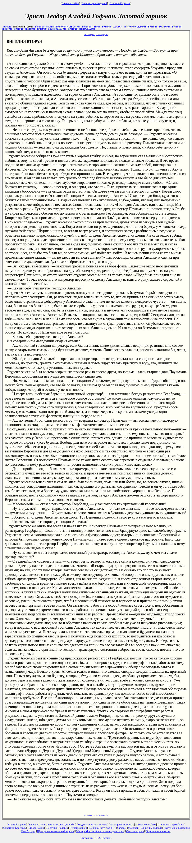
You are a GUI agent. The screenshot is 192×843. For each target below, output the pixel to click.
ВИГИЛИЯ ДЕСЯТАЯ (24, 29)
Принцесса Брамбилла (171, 824)
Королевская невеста (158, 831)
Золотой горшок (17, 824)
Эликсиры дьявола (151, 827)
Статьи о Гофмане (120, 3)
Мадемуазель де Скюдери (92, 824)
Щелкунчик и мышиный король (55, 831)
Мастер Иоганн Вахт (122, 824)
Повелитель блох (146, 824)
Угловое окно (36, 827)
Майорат (133, 827)
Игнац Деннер (78, 827)
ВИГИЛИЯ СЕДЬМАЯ (135, 27)
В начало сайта (70, 3)
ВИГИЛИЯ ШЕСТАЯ (112, 27)
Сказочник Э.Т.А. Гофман (96, 837)
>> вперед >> (102, 34)
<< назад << (89, 34)
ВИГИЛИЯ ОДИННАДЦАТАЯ (51, 29)
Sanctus (121, 827)
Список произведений (94, 3)
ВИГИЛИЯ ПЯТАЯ (91, 27)
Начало (7, 27)
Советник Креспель (14, 827)
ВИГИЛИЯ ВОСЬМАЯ (159, 27)
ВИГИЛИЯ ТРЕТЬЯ (44, 27)
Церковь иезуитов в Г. (101, 827)
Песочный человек (57, 827)
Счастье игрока (135, 831)
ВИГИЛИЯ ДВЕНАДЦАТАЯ (81, 29)
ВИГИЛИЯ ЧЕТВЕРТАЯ (68, 27)
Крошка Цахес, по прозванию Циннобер (52, 824)
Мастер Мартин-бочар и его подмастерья (100, 831)
